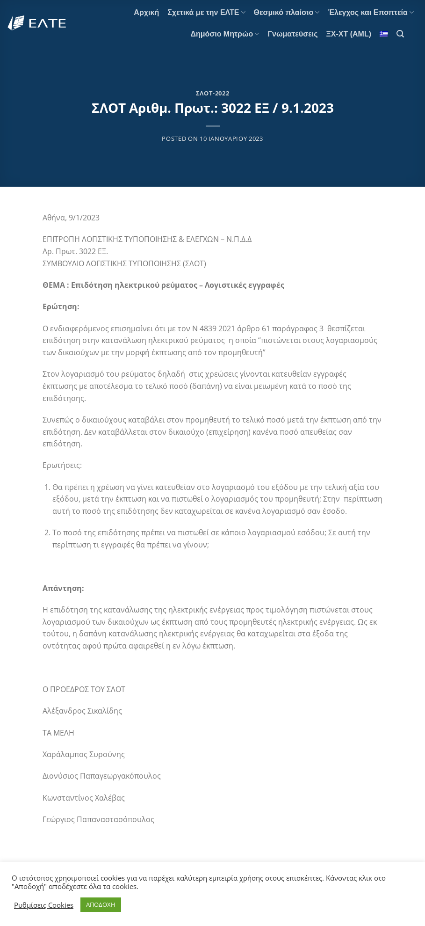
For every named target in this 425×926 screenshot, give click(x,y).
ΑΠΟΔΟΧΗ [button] (100, 904)
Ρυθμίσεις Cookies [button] (43, 905)
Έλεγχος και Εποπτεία (371, 12)
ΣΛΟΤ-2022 (213, 93)
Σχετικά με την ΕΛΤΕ (206, 12)
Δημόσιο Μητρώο (224, 33)
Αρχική (146, 12)
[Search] (400, 34)
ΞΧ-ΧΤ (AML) (349, 34)
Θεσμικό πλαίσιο (287, 12)
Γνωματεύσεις (292, 34)
